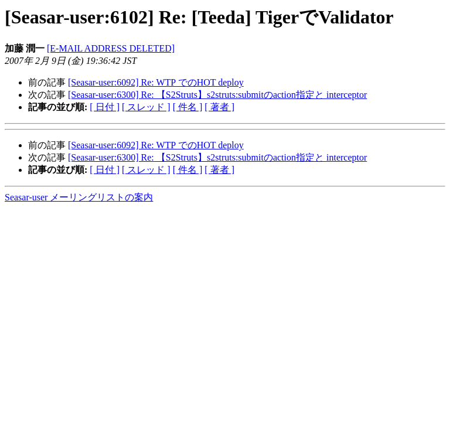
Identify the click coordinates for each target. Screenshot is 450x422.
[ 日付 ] (105, 107)
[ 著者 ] (219, 107)
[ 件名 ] (188, 107)
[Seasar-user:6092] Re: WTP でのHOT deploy (156, 82)
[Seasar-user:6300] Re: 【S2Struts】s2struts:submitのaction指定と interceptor (217, 95)
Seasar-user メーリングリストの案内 (79, 197)
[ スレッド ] (146, 107)
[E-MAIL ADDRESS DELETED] (111, 48)
